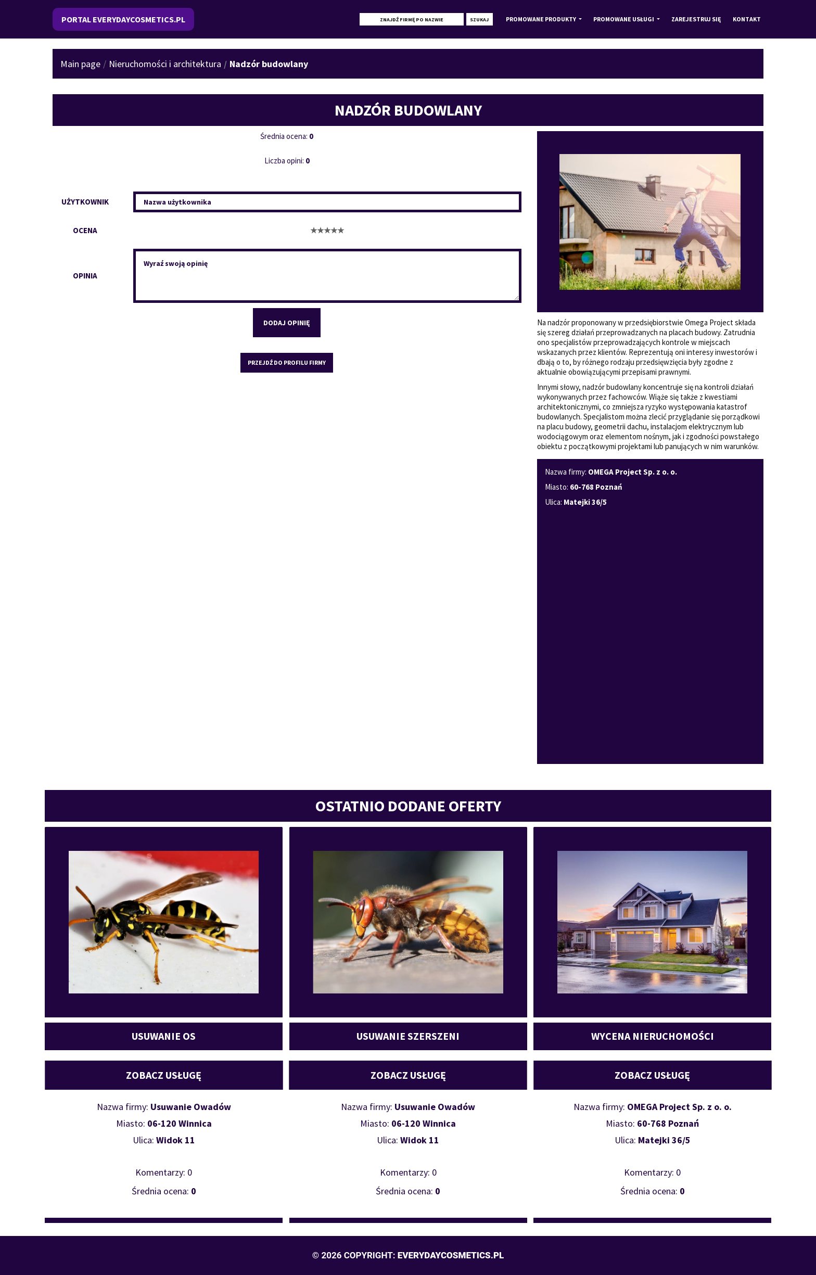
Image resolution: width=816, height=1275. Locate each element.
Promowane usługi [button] (624, 19)
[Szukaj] (412, 19)
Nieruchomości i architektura (165, 64)
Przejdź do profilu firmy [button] (287, 362)
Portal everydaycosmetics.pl (123, 19)
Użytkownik (85, 202)
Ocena (85, 230)
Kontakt (747, 19)
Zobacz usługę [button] (163, 1074)
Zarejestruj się (696, 19)
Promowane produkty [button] (541, 19)
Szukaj (479, 19)
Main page (80, 64)
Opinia (85, 275)
